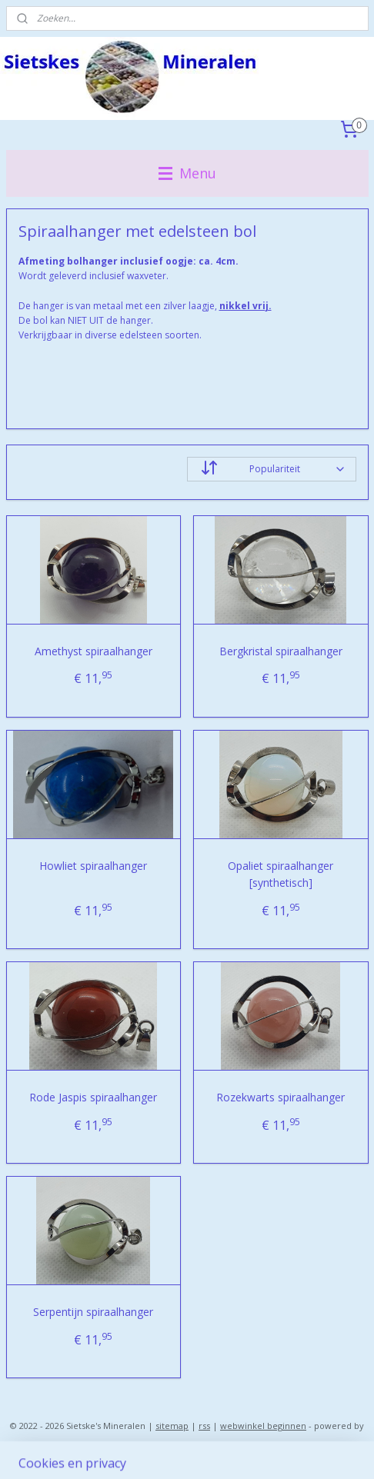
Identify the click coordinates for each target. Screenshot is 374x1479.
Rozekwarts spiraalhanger (280, 1097)
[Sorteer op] (272, 469)
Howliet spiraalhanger (93, 865)
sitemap (172, 1425)
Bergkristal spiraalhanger (280, 651)
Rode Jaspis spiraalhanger (93, 1097)
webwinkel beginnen (263, 1425)
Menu (187, 173)
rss (204, 1425)
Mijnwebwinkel (187, 1451)
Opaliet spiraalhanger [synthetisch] (280, 874)
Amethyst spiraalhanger (93, 651)
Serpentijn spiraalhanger (93, 1311)
